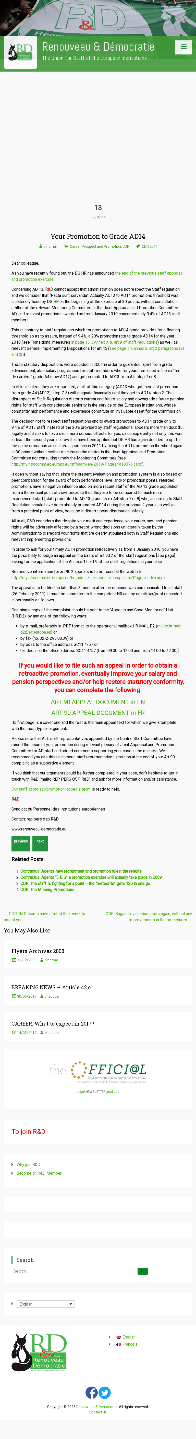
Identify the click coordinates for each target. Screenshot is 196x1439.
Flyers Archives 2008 (37, 951)
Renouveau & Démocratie (98, 46)
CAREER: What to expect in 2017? (52, 1023)
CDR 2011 (150, 246)
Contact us (98, 1412)
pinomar (50, 246)
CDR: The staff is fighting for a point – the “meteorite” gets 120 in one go (85, 883)
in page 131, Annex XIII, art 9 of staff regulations (114, 342)
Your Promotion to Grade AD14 (98, 236)
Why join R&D (28, 1164)
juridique (112, 1092)
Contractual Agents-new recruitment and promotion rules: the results (81, 871)
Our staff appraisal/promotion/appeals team (51, 789)
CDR (125, 246)
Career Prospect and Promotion (95, 246)
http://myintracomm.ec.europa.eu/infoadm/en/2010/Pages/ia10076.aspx (76, 464)
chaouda (52, 996)
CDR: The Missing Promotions (47, 889)
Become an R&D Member (39, 1173)
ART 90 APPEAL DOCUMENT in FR (98, 712)
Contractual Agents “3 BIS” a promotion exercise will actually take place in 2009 (91, 877)
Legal (81, 1092)
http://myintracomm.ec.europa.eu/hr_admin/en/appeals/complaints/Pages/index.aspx (88, 577)
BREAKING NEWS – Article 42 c (51, 987)
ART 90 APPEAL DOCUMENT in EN (98, 702)
